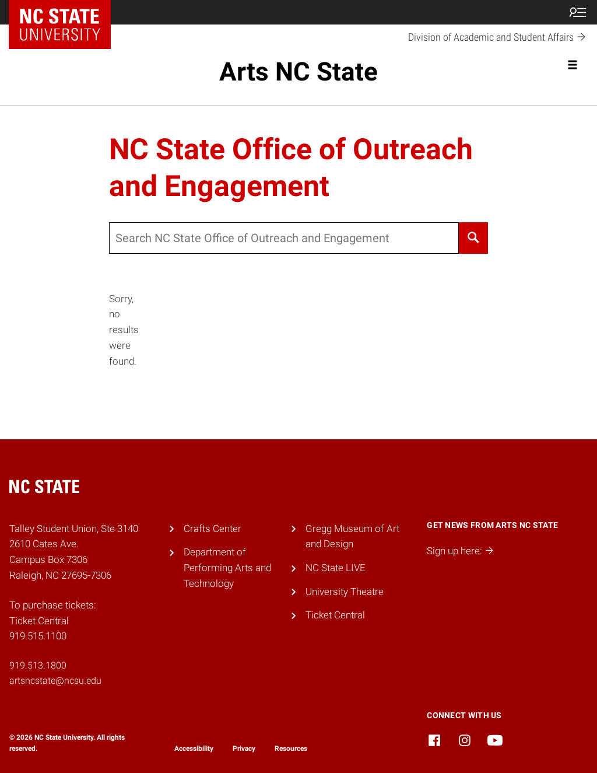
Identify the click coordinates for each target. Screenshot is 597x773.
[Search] (474, 238)
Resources (291, 748)
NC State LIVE (335, 567)
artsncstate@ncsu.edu (55, 680)
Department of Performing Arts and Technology (227, 567)
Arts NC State (298, 72)
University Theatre (344, 591)
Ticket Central (335, 615)
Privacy (244, 748)
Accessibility (193, 748)
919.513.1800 (37, 665)
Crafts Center (212, 528)
